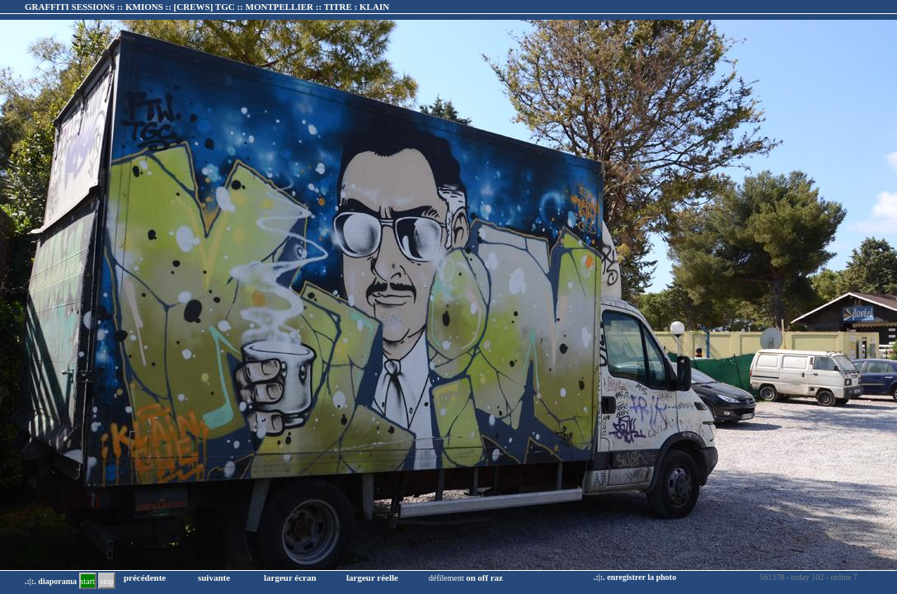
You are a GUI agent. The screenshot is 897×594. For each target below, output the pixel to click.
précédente (145, 577)
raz (497, 577)
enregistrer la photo (641, 577)
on (471, 577)
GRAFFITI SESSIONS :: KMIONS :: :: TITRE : (207, 7)
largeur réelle (372, 577)
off (482, 577)
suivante (214, 577)
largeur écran (290, 577)
